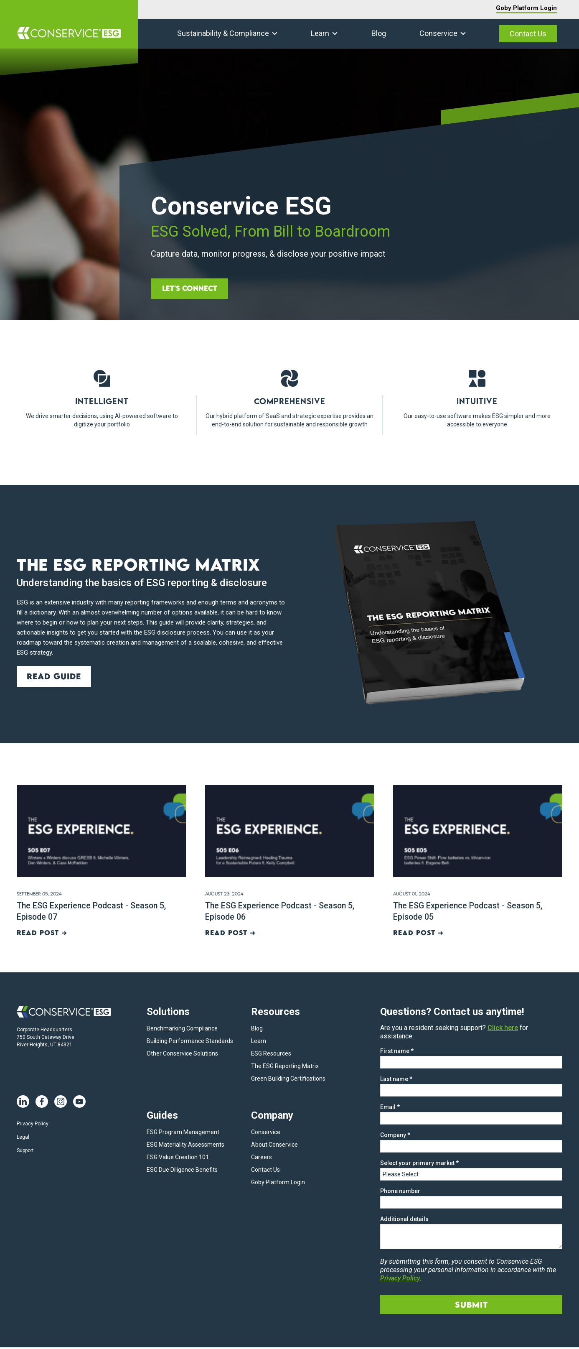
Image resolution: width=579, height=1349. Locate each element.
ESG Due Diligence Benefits (182, 1171)
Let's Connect (191, 288)
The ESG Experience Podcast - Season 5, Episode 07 (93, 912)
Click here (503, 1029)
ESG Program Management (183, 1133)
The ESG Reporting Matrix (285, 1067)
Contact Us (528, 33)
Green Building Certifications (288, 1080)
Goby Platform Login (526, 8)
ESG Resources (271, 1055)
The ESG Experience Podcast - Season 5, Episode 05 (469, 912)
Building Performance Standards (190, 1042)
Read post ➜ (42, 934)
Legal (23, 1139)
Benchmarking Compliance (182, 1030)
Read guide (54, 676)
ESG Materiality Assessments (185, 1146)
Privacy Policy (32, 1125)
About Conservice (274, 1146)
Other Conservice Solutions (182, 1055)
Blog (378, 33)
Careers (261, 1158)
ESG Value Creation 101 (178, 1158)
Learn (320, 33)
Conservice (438, 33)
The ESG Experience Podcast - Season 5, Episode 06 (281, 912)
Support (25, 1152)
